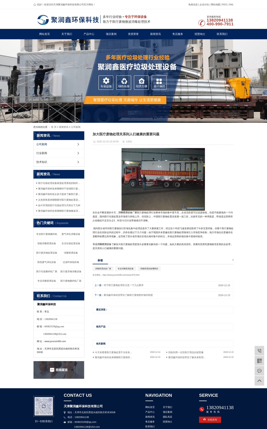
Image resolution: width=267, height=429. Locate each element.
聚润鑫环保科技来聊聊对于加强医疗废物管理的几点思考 (60, 188)
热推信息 (193, 4)
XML (231, 4)
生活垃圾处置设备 (71, 243)
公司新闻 (75, 127)
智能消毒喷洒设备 (46, 243)
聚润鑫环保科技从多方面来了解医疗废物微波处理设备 (60, 194)
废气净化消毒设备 (71, 234)
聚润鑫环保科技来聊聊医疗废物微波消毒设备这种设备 (60, 210)
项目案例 (111, 34)
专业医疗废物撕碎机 (46, 234)
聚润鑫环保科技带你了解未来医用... (186, 357)
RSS (224, 4)
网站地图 (215, 4)
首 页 (53, 127)
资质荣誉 (133, 34)
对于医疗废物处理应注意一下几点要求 (124, 285)
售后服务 (177, 34)
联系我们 (222, 34)
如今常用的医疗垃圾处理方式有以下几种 (59, 205)
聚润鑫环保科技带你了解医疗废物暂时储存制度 (128, 295)
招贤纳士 (200, 34)
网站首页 (44, 34)
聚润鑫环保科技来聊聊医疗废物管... (113, 357)
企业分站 (204, 4)
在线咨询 (212, 419)
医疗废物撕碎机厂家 (70, 280)
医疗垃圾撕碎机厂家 (46, 271)
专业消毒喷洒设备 (46, 280)
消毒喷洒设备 (71, 252)
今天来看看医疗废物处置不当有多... (113, 352)
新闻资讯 (155, 34)
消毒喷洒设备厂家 (103, 268)
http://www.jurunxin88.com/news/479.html (121, 275)
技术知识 (41, 162)
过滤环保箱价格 (71, 262)
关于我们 (66, 34)
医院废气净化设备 (46, 262)
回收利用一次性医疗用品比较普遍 (185, 352)
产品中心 (89, 34)
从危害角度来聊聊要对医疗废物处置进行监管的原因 (60, 199)
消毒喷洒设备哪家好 (149, 268)
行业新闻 (41, 153)
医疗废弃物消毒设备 (70, 271)
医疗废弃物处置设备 (46, 252)
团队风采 (167, 416)
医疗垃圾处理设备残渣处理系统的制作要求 (60, 183)
